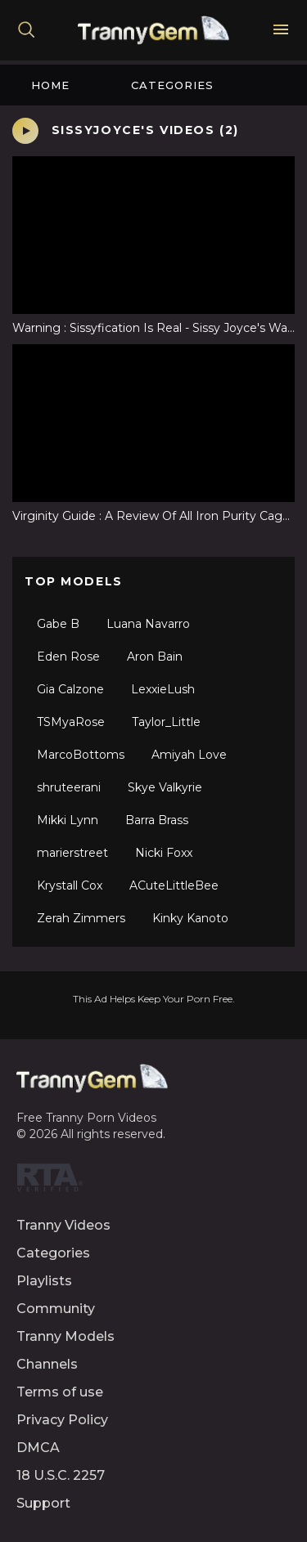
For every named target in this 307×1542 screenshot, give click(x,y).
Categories (172, 85)
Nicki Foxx (163, 852)
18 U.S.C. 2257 (60, 1475)
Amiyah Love (189, 754)
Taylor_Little (166, 722)
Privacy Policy (62, 1420)
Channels (47, 1364)
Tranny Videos (63, 1225)
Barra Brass (156, 820)
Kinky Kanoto (190, 918)
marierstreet (72, 852)
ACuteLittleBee (174, 885)
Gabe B (58, 623)
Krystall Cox (69, 885)
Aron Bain (155, 656)
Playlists (44, 1281)
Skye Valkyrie (165, 787)
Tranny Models (65, 1336)
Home (50, 85)
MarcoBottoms (80, 754)
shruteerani (69, 787)
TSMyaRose (71, 722)
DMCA (38, 1447)
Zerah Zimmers (81, 918)
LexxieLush (163, 689)
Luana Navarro (148, 623)
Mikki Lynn (67, 820)
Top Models (74, 581)
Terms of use (59, 1392)
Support (43, 1503)
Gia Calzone (70, 689)
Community (55, 1308)
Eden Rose (68, 656)
